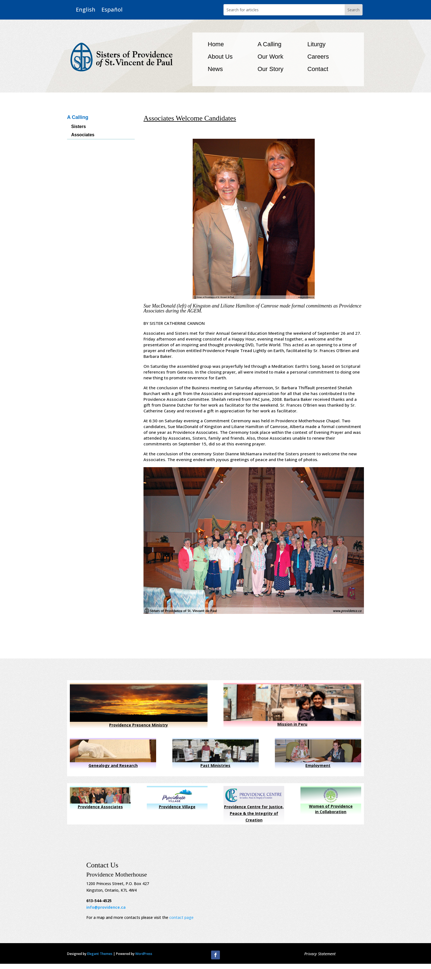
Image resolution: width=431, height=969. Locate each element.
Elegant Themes (99, 953)
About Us (220, 56)
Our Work (270, 56)
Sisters (78, 127)
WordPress (143, 953)
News (215, 69)
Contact (317, 69)
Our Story (270, 69)
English (85, 9)
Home (216, 44)
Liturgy (316, 44)
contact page (181, 917)
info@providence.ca (106, 907)
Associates (83, 135)
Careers (318, 56)
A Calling (269, 44)
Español (112, 9)
